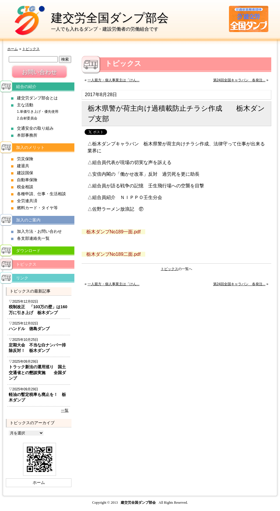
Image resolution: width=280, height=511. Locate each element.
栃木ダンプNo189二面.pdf (113, 254)
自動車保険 (27, 179)
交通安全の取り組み (35, 128)
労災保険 (25, 158)
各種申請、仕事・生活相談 (41, 193)
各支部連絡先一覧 (33, 238)
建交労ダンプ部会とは (37, 98)
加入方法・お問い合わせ (39, 231)
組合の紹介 (26, 86)
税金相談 (25, 186)
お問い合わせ (39, 72)
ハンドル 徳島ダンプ (29, 328)
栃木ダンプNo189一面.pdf (113, 231)
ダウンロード (28, 250)
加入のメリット (30, 147)
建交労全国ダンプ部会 (110, 17)
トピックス (31, 49)
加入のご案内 (28, 220)
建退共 (23, 165)
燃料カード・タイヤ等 (37, 207)
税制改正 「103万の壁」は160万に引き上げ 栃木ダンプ (38, 309)
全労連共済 (27, 200)
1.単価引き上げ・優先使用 (37, 112)
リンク (22, 278)
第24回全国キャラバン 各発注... (239, 80)
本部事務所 (27, 135)
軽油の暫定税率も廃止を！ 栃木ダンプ (37, 397)
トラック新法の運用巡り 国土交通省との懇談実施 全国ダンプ (37, 372)
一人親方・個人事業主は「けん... (113, 80)
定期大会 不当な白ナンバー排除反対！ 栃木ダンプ (37, 348)
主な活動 (25, 105)
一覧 (65, 410)
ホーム (12, 49)
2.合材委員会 (27, 118)
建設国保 (25, 172)
